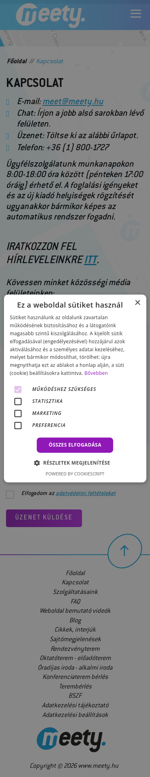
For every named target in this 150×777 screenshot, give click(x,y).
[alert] (75, 388)
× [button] (137, 303)
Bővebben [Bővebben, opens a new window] (96, 373)
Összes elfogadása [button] (75, 444)
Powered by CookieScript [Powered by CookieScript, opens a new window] (75, 474)
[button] (75, 463)
